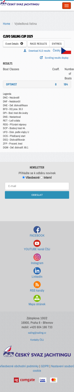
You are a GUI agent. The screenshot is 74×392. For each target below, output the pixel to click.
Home (6, 23)
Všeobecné (31, 177)
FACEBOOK (37, 232)
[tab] (37, 84)
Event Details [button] (14, 43)
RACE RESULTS (38, 43)
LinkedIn (37, 273)
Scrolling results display (54, 57)
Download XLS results (37, 50)
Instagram (37, 259)
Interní (46, 177)
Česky (62, 50)
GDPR (45, 366)
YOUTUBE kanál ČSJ (37, 245)
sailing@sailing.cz (37, 332)
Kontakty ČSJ (37, 339)
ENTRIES (57, 43)
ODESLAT (37, 195)
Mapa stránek (37, 300)
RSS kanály (37, 287)
